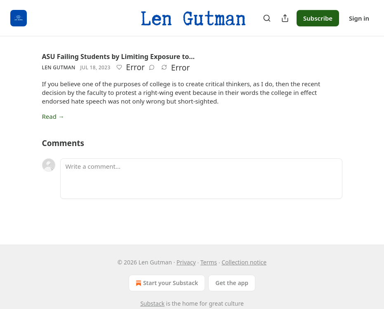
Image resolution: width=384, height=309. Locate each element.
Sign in (359, 18)
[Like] (119, 67)
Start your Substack (166, 283)
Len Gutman (58, 67)
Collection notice (243, 262)
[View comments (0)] (151, 67)
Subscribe (317, 18)
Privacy (186, 262)
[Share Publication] (285, 18)
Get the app (231, 283)
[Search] (267, 18)
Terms (208, 262)
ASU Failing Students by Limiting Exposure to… (118, 56)
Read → (53, 116)
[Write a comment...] (201, 178)
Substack (152, 303)
